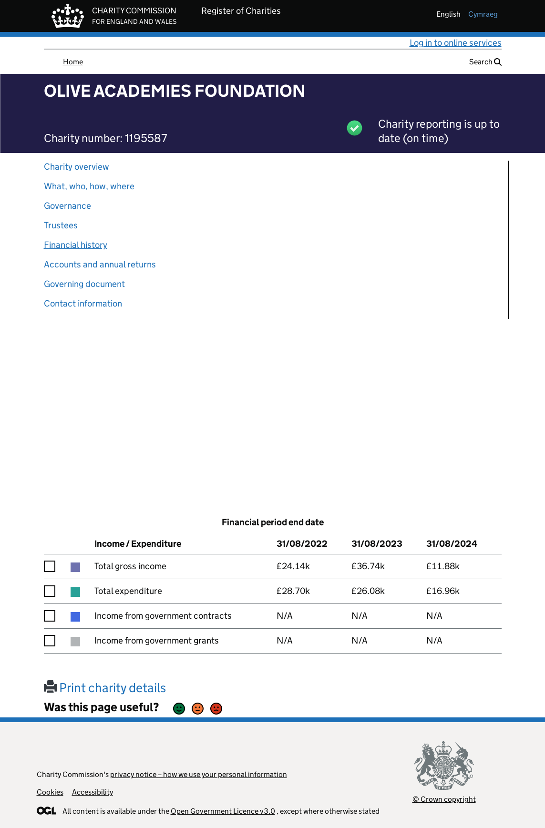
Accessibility (92, 792)
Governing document (84, 283)
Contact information (83, 303)
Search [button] (485, 61)
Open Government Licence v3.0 (223, 811)
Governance (67, 205)
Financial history (75, 244)
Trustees (61, 225)
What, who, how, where (89, 186)
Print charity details (105, 687)
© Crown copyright (444, 799)
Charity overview (76, 166)
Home (73, 61)
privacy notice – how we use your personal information (198, 774)
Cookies (50, 792)
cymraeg (483, 14)
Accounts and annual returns (100, 264)
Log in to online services (456, 42)
